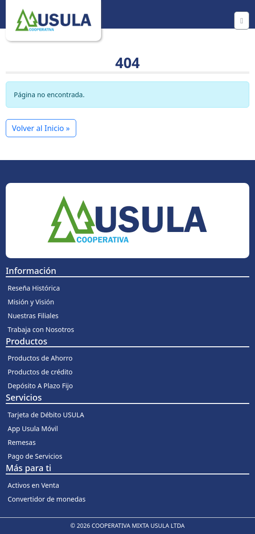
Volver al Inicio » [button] (41, 128)
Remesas (22, 442)
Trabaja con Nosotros (41, 329)
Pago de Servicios (35, 456)
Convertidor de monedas (46, 499)
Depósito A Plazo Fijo (40, 385)
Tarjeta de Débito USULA (46, 414)
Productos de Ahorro (40, 358)
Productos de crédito (40, 371)
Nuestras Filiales (33, 315)
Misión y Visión (31, 301)
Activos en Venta (33, 485)
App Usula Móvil (33, 428)
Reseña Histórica (34, 287)
